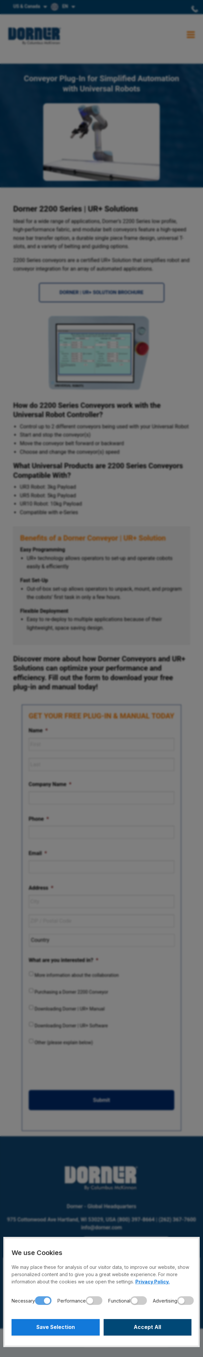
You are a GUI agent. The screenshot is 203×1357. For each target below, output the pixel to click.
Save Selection (56, 1327)
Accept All (147, 1327)
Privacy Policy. (152, 1281)
